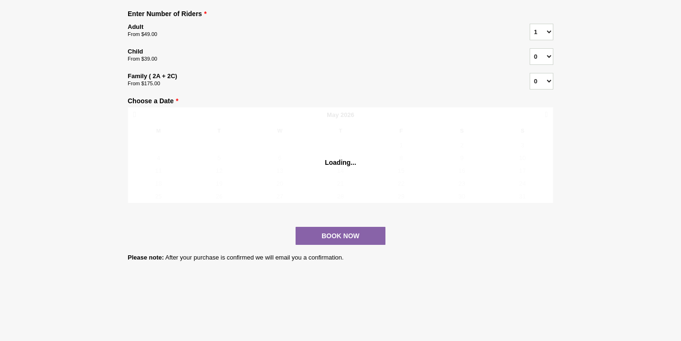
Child (317, 55)
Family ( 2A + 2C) (317, 80)
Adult (317, 30)
